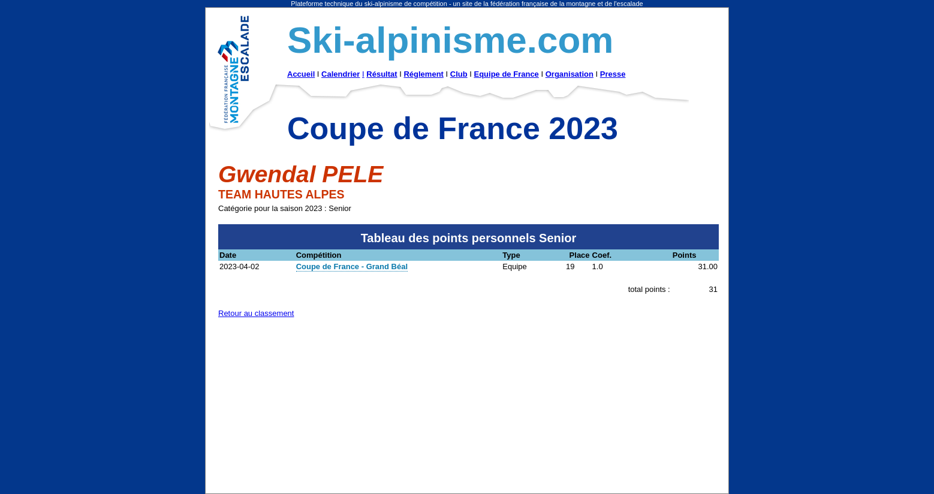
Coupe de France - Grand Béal (352, 266)
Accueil (301, 74)
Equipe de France (506, 74)
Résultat (381, 74)
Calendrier (340, 74)
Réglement (423, 74)
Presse (613, 74)
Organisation (569, 74)
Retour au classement (256, 313)
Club (459, 74)
